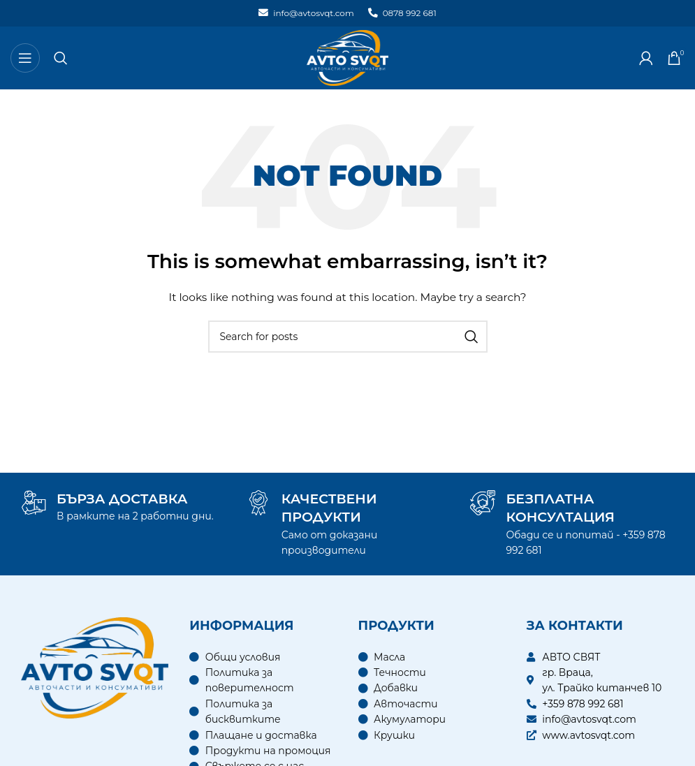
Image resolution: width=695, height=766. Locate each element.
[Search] (61, 58)
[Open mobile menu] (25, 58)
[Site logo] (347, 57)
